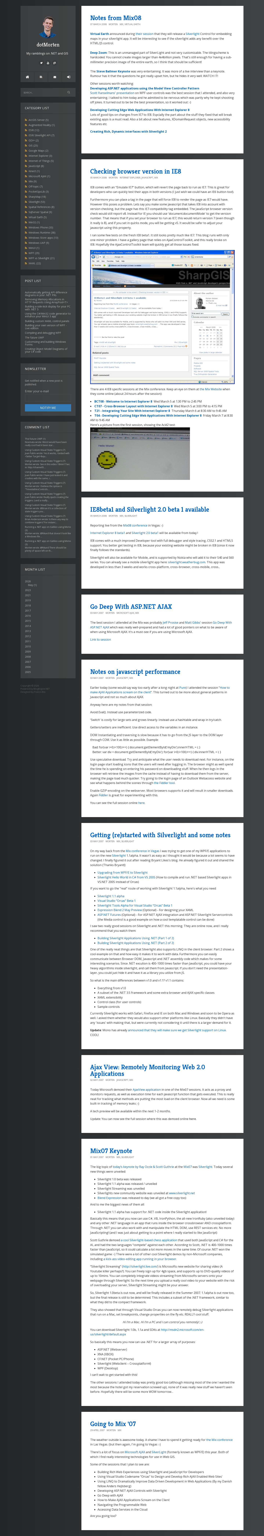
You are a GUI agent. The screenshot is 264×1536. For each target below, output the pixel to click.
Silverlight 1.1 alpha (111, 896)
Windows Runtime (42, 232)
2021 (28, 595)
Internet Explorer (40, 155)
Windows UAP (39, 243)
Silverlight (37, 202)
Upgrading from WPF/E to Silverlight (123, 873)
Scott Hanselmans (102, 93)
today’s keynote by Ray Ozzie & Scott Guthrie (143, 1167)
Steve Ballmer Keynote (113, 71)
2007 (28, 661)
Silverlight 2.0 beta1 (145, 533)
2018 (28, 605)
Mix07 (188, 1167)
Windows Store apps (43, 237)
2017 (28, 610)
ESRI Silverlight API (41, 135)
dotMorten (48, 31)
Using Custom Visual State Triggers (43, 450)
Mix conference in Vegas (142, 851)
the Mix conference (219, 1440)
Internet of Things (41, 161)
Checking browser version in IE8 (135, 171)
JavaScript (36, 166)
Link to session (100, 640)
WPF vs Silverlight (42, 258)
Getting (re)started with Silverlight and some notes (160, 835)
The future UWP (33, 438)
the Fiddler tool (164, 783)
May (30, 585)
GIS (33, 145)
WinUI (34, 248)
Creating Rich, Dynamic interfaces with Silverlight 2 (128, 131)
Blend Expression (109, 1198)
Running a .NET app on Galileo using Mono (48, 527)
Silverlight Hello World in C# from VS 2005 (126, 877)
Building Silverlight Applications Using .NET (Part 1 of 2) (136, 938)
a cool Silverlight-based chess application (149, 1240)
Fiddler (103, 795)
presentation (125, 93)
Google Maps (38, 150)
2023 (28, 590)
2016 (28, 615)
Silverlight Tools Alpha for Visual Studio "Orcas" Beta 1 (135, 905)
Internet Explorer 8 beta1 (107, 533)
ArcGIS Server (39, 120)
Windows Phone (41, 227)
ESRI (34, 130)
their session (144, 34)
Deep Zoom (98, 53)
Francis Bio (39, 691)
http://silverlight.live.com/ (140, 1266)
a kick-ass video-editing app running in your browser (139, 1259)
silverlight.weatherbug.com (186, 562)
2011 (28, 641)
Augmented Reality (42, 125)
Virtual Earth (38, 217)
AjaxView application (147, 1090)
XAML (35, 263)
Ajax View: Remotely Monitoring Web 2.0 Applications (147, 1070)
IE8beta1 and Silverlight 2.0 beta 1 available (149, 509)
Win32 (34, 222)
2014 (28, 626)
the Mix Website (211, 389)
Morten (113, 24)
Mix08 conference (135, 525)
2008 (28, 656)
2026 (48, 583)
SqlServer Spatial (40, 212)
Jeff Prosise (170, 623)
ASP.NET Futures (109, 915)
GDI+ (34, 140)
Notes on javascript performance (135, 672)
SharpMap (37, 196)
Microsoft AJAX (39, 176)
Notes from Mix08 (115, 18)
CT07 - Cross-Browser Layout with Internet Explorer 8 (133, 406)
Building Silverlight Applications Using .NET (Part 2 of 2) (136, 943)
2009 (28, 651)
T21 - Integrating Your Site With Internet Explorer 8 (132, 411)
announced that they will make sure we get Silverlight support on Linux (177, 1030)
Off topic (36, 186)
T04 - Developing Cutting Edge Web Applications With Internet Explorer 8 (147, 415)
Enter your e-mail (37, 391)
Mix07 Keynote (111, 1151)
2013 (28, 631)
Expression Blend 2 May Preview (120, 910)
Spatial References (41, 207)
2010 (28, 646)
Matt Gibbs (192, 623)
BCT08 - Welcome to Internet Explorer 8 (123, 401)
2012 (28, 636)
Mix (33, 181)
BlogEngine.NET (42, 688)
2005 (28, 672)
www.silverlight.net (182, 1193)
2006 (28, 667)
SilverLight (159, 1452)
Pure (182, 688)
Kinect (34, 171)
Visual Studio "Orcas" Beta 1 (117, 901)
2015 (28, 621)
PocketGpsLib (39, 191)
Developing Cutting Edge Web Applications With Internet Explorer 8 (139, 110)
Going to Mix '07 (113, 1424)
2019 (28, 600)
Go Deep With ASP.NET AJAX (131, 606)
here (141, 803)
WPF (34, 253)
